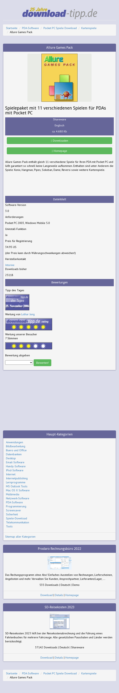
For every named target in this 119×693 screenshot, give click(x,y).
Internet (10, 474)
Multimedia (12, 494)
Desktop (11, 458)
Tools (9, 526)
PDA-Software (30, 28)
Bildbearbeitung (15, 446)
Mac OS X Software (18, 490)
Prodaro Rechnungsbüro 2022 (59, 549)
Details (59, 595)
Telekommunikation (17, 522)
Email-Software (15, 462)
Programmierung (16, 506)
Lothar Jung (28, 314)
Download (46, 595)
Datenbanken (14, 454)
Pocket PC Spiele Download (60, 28)
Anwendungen (14, 442)
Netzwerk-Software (17, 498)
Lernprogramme (15, 482)
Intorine (9, 265)
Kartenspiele (89, 28)
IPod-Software (14, 470)
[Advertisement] (37, 184)
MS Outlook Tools (16, 486)
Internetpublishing (17, 478)
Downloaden (59, 140)
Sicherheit (12, 514)
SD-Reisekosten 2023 (60, 607)
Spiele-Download (16, 518)
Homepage (59, 151)
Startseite (11, 28)
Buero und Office (16, 450)
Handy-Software (16, 466)
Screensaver (13, 510)
